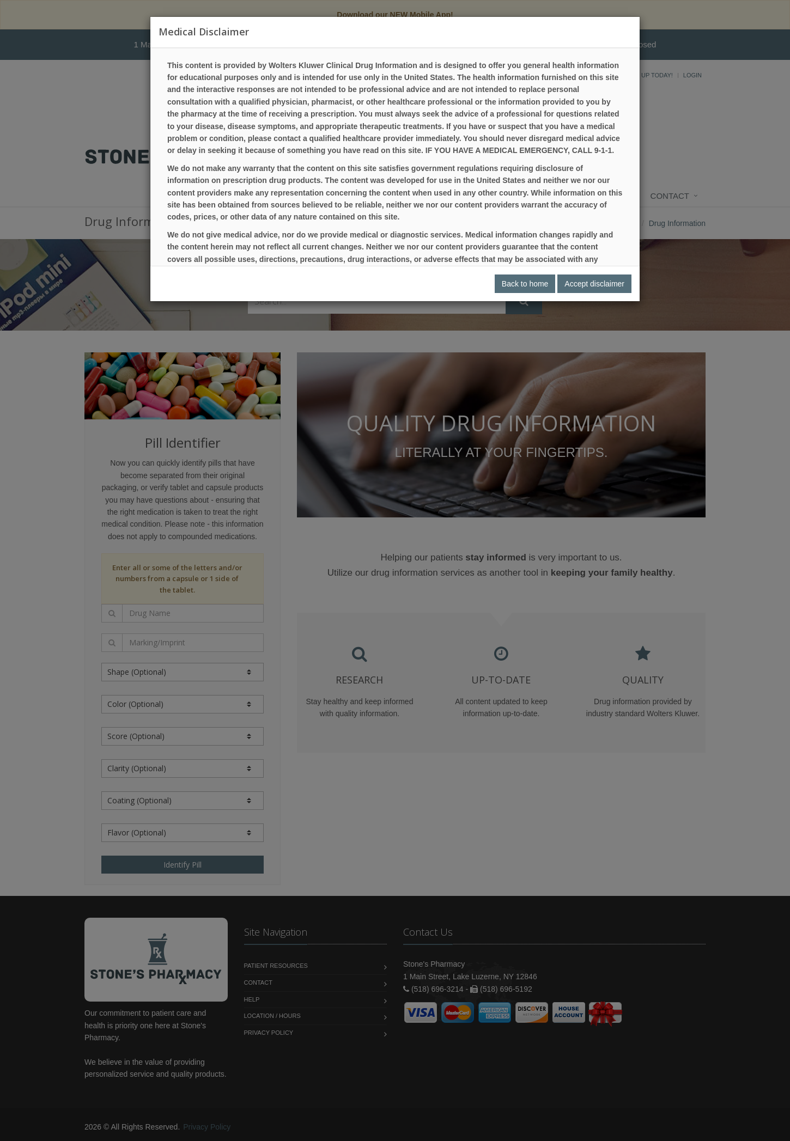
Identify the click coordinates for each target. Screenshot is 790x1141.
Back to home (525, 283)
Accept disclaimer (594, 283)
